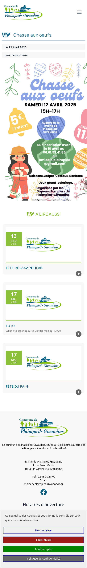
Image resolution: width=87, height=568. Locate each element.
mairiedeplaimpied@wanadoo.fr (43, 484)
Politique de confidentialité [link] (43, 558)
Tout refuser (43, 540)
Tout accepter (43, 549)
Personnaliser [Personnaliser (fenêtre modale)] (43, 530)
